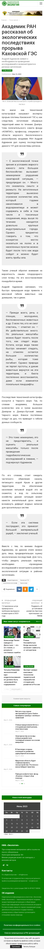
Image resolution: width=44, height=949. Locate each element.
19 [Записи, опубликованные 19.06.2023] (6, 827)
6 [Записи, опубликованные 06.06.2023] (11, 820)
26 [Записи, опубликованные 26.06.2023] (6, 831)
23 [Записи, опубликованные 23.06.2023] (27, 827)
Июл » (11, 834)
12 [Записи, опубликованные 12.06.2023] (6, 824)
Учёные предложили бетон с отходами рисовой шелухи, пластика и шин (27, 727)
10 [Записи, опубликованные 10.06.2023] (32, 820)
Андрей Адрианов (13, 580)
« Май (6, 834)
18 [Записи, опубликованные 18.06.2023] (37, 824)
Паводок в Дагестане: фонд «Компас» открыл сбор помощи (26, 776)
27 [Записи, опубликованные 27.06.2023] (12, 831)
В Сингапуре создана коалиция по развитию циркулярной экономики (25, 751)
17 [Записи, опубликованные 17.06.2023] (32, 824)
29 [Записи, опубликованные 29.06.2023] (22, 831)
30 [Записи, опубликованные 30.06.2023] (27, 831)
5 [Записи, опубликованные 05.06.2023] (6, 820)
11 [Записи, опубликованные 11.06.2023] (37, 820)
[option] (22, 746)
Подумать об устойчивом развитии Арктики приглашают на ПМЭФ (34, 611)
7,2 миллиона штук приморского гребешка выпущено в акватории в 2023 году (10, 611)
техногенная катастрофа (10, 583)
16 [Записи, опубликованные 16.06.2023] (27, 824)
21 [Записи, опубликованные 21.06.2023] (17, 827)
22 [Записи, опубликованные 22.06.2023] (22, 827)
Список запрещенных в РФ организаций (22, 933)
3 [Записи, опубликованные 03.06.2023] (32, 816)
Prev (7, 689)
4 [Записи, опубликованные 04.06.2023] (37, 816)
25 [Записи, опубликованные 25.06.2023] (37, 827)
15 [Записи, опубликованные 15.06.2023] (22, 824)
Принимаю (16, 946)
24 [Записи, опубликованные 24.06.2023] (32, 827)
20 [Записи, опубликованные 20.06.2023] (12, 827)
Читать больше (29, 946)
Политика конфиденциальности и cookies (22, 925)
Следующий (16, 689)
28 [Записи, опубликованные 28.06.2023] (17, 831)
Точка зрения (7, 70)
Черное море (23, 583)
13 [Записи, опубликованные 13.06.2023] (12, 824)
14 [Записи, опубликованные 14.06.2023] (17, 824)
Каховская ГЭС (24, 580)
